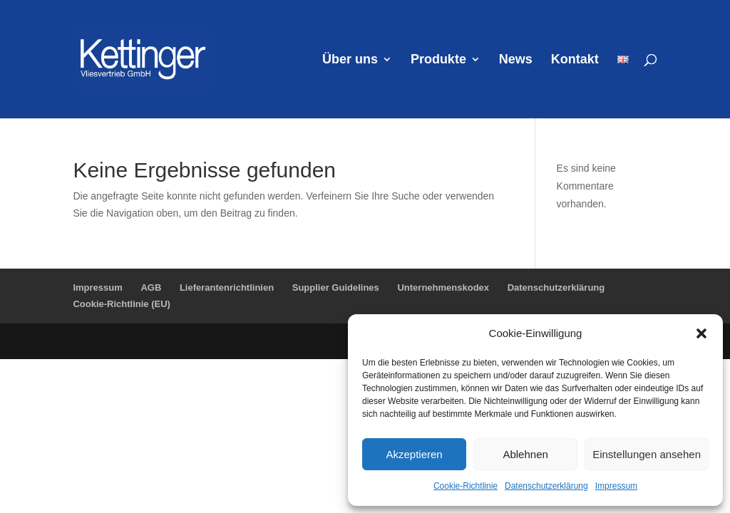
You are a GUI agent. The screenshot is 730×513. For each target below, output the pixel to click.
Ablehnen (525, 454)
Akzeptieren (414, 454)
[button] (701, 333)
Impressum (616, 486)
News (516, 60)
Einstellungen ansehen (646, 454)
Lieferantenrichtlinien (227, 287)
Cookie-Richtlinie (465, 486)
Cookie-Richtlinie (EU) (121, 304)
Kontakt (575, 60)
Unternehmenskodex (443, 287)
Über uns (350, 60)
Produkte (438, 60)
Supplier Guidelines (335, 287)
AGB (150, 287)
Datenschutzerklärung (546, 486)
